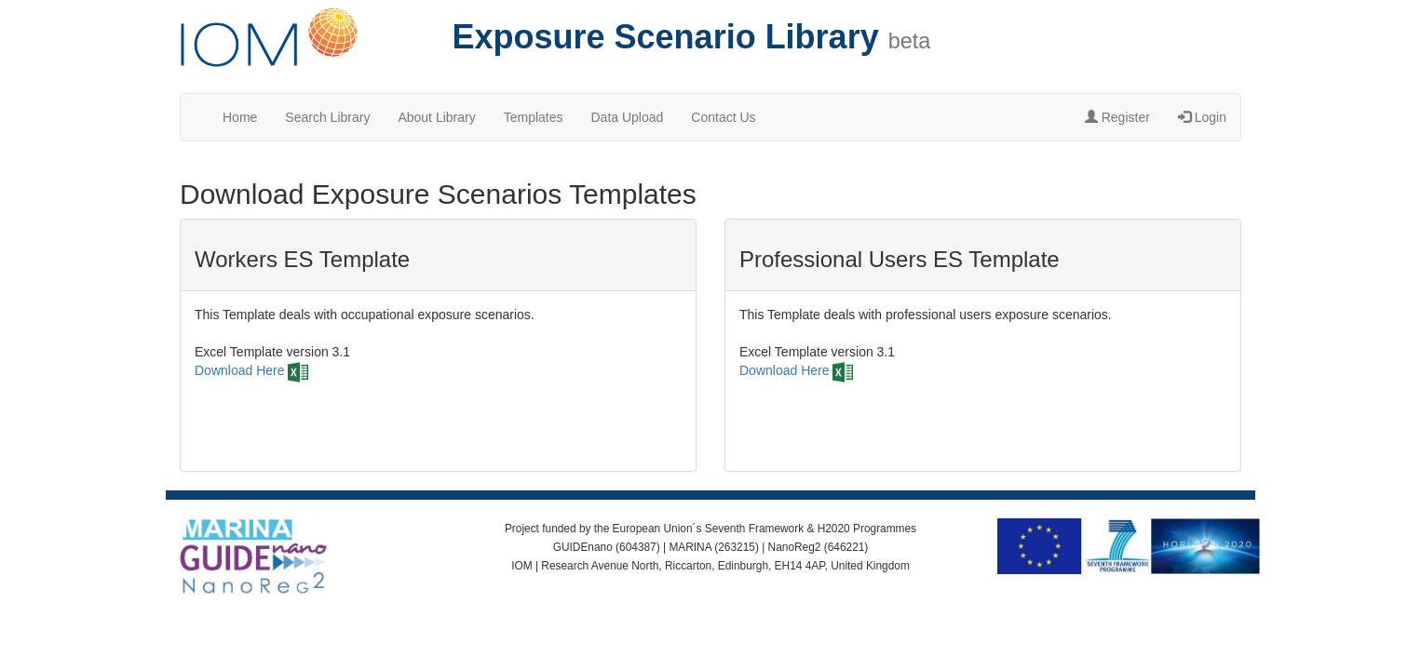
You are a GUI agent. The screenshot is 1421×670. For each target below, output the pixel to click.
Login (1202, 117)
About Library (436, 117)
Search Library (327, 117)
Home (240, 117)
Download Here (240, 370)
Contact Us (723, 117)
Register (1117, 117)
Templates (533, 117)
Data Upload (627, 117)
